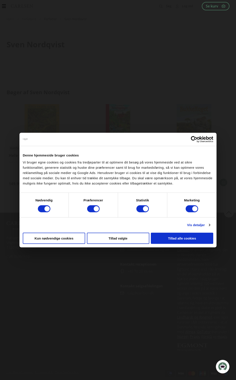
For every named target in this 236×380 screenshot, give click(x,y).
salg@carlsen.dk (141, 293)
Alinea (190, 331)
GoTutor (204, 331)
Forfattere (29, 19)
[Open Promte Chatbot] (222, 366)
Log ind (187, 6)
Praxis (195, 336)
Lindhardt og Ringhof (194, 317)
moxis (222, 336)
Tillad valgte (118, 238)
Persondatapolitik (67, 372)
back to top (229, 212)
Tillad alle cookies (182, 238)
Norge (182, 336)
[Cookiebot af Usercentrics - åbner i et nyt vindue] (194, 139)
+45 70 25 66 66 (140, 271)
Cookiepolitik (44, 372)
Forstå (206, 336)
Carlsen (183, 249)
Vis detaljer (196, 225)
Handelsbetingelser (20, 372)
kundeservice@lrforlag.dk (148, 249)
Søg (168, 6)
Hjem (10, 19)
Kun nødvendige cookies (54, 238)
